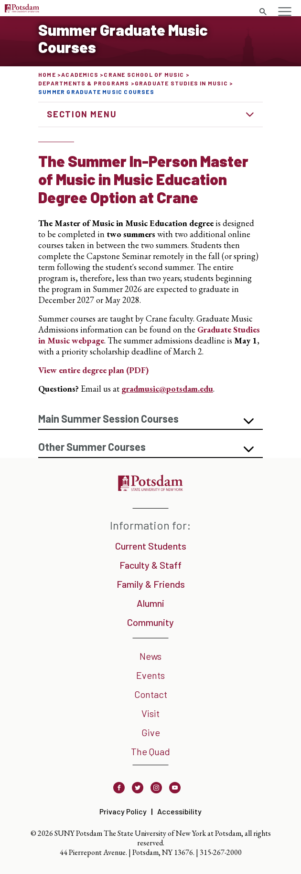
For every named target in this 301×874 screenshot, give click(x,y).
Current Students (150, 545)
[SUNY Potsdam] (150, 487)
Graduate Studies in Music (181, 83)
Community (150, 622)
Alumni (150, 603)
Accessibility (179, 811)
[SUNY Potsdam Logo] (22, 9)
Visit (150, 713)
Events (150, 675)
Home (47, 74)
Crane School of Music (144, 74)
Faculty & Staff (150, 565)
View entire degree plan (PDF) (93, 369)
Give (150, 732)
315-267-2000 (221, 852)
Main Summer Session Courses (108, 418)
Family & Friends (151, 584)
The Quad (150, 751)
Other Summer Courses (92, 446)
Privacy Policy (123, 811)
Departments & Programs (83, 83)
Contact (150, 694)
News (150, 656)
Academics (79, 74)
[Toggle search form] (263, 12)
